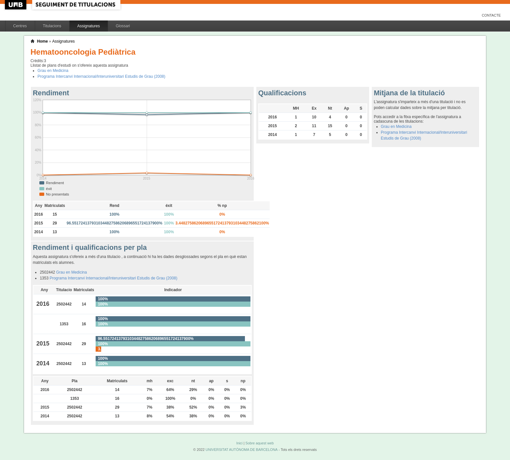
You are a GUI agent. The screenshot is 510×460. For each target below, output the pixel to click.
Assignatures (88, 26)
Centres (20, 26)
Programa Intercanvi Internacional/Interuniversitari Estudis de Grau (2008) (101, 76)
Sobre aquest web (259, 443)
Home (42, 41)
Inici (239, 443)
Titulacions (52, 26)
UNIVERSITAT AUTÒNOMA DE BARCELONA (241, 450)
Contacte (491, 15)
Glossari (123, 26)
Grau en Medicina (52, 70)
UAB (16, 4)
